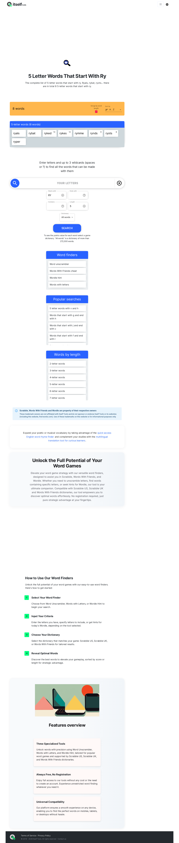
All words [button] (65, 217)
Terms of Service (28, 835)
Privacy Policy (44, 835)
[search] (14, 183)
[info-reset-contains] (62, 206)
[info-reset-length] (84, 206)
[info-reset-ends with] (84, 195)
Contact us (62, 839)
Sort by (107, 106)
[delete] (119, 183)
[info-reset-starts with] (62, 195)
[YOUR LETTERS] (68, 183)
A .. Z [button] (111, 109)
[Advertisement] (89, 29)
